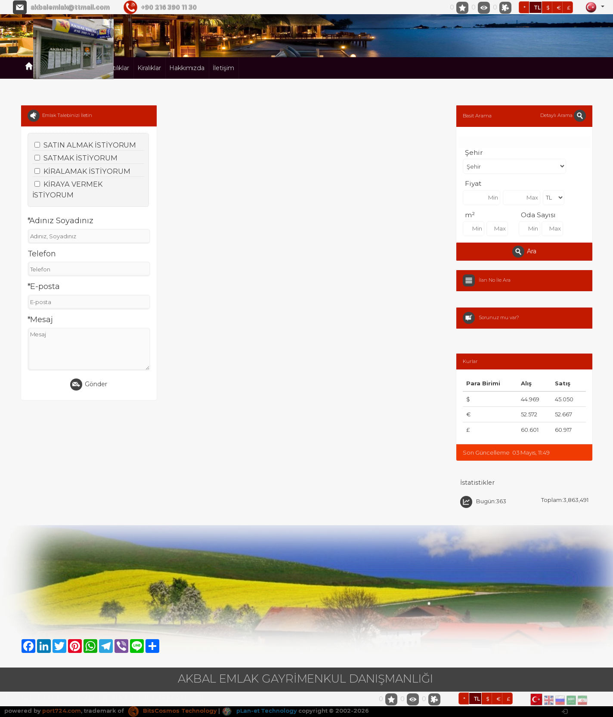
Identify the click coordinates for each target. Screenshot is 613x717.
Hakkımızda (187, 68)
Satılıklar (117, 68)
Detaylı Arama (562, 115)
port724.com (61, 710)
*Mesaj (40, 319)
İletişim (223, 68)
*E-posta (44, 286)
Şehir (474, 152)
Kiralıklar (149, 68)
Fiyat (473, 183)
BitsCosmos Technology (172, 710)
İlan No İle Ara (495, 280)
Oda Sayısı (538, 215)
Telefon (42, 253)
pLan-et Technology (260, 710)
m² (470, 215)
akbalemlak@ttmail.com (69, 7)
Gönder (88, 385)
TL (537, 7)
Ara (524, 252)
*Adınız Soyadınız (60, 220)
